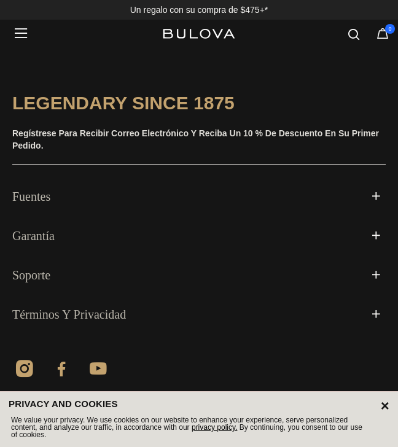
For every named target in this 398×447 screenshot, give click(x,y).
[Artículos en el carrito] (382, 36)
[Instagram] (24, 370)
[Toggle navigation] (24, 33)
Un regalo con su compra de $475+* (199, 10)
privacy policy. (214, 427)
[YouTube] (98, 370)
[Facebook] (61, 370)
